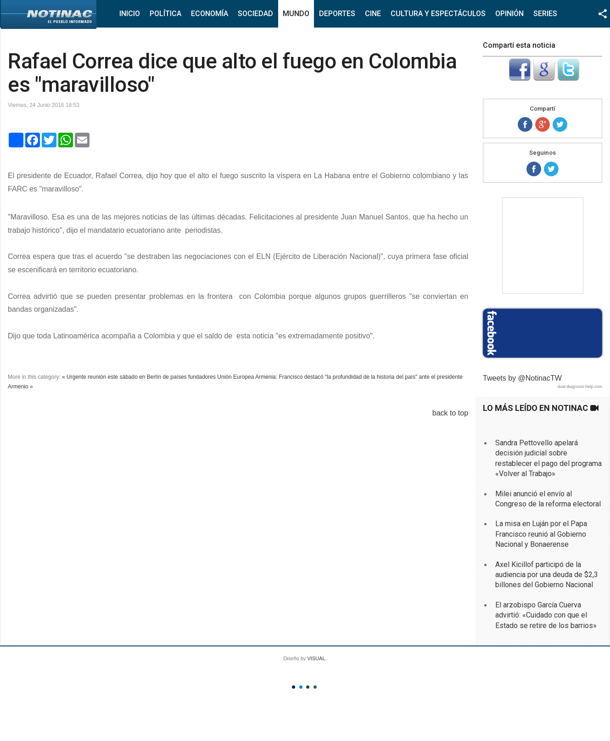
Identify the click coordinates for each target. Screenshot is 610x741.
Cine (373, 13)
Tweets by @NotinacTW (522, 378)
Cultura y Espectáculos (438, 13)
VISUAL (316, 658)
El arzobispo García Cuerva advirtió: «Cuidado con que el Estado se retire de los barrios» (546, 615)
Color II (300, 687)
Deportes (337, 13)
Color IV (315, 687)
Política (165, 13)
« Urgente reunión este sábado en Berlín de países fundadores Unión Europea (158, 377)
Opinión (509, 13)
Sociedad (255, 13)
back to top (450, 413)
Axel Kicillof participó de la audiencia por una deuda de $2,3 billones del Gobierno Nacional (546, 574)
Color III (307, 687)
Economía (209, 13)
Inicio (129, 13)
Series (545, 13)
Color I (293, 687)
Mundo (296, 13)
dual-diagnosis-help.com (579, 386)
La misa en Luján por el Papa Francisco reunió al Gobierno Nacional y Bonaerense (541, 534)
